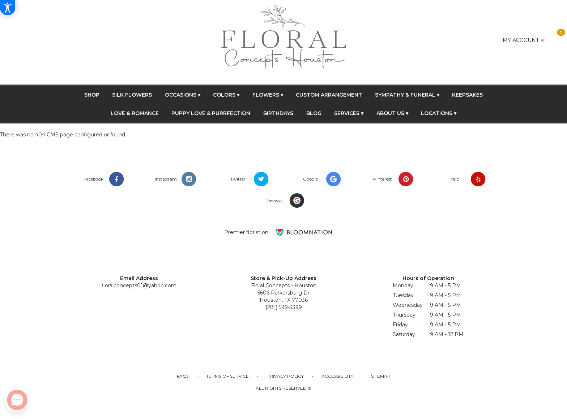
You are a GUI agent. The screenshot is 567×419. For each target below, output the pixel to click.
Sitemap (381, 376)
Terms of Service (227, 376)
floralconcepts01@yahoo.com (139, 285)
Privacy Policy (285, 376)
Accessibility (337, 376)
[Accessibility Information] (7, 7)
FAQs (182, 376)
